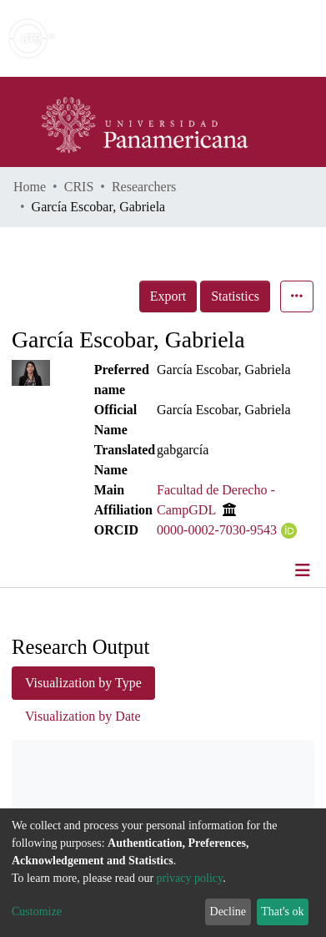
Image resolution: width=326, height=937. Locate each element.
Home (29, 187)
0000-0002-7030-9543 (217, 530)
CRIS (79, 187)
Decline (228, 911)
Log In (250, 38)
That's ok (282, 911)
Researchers (144, 187)
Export (168, 296)
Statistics (235, 296)
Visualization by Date (83, 716)
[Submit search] (192, 38)
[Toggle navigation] (304, 570)
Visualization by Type (83, 683)
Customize (37, 911)
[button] (216, 38)
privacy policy (190, 878)
